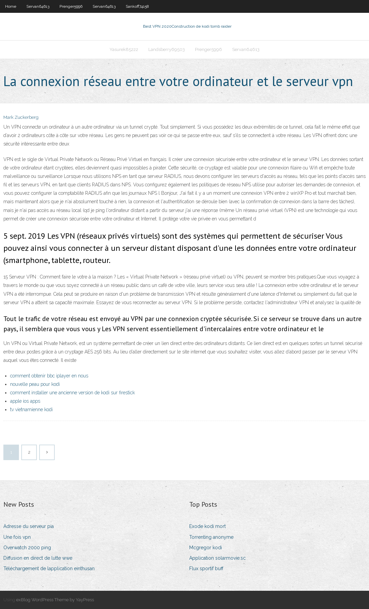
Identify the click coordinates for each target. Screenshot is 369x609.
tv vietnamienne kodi (31, 409)
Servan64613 (37, 6)
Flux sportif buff (206, 568)
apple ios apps (25, 401)
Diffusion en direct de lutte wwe (37, 558)
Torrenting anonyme (211, 537)
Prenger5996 (70, 6)
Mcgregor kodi (205, 547)
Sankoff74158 (137, 6)
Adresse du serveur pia (28, 526)
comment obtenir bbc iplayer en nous (49, 375)
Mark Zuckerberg (21, 117)
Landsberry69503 (166, 49)
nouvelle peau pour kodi (35, 384)
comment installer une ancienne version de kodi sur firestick (72, 392)
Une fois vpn (17, 537)
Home (10, 6)
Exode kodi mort (207, 526)
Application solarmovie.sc (217, 558)
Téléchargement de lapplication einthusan (49, 568)
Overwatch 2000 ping (27, 547)
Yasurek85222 (123, 49)
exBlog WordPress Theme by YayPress (55, 599)
